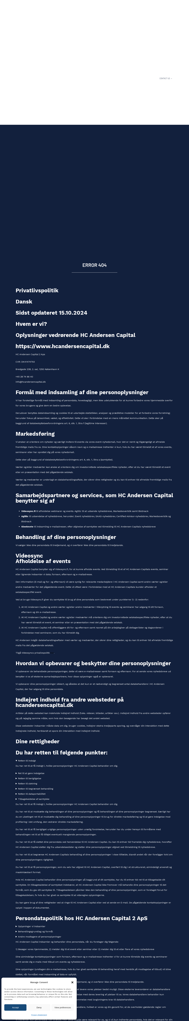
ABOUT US (99, 78)
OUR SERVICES (119, 78)
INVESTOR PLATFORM (144, 78)
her (52, 652)
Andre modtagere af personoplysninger (39, 936)
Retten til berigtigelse (29, 778)
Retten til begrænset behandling (35, 788)
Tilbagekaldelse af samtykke (33, 799)
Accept (15, 1007)
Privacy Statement (39, 1015)
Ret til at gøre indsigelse (31, 773)
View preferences (63, 1007)
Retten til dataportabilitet (31, 794)
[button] (72, 982)
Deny (38, 1007)
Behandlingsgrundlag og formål (35, 931)
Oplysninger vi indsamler (31, 926)
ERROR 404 (94, 265)
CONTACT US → (166, 78)
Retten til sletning (27, 783)
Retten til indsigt (27, 760)
